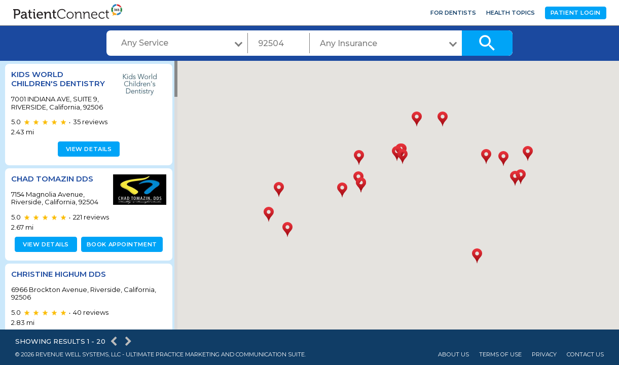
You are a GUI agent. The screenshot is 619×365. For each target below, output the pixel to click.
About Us (453, 354)
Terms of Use (500, 354)
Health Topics (510, 12)
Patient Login (576, 12)
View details (87, 158)
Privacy (544, 354)
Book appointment (120, 253)
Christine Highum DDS (58, 283)
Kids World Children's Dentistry (37, 83)
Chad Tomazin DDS (52, 188)
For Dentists (453, 12)
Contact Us (585, 354)
